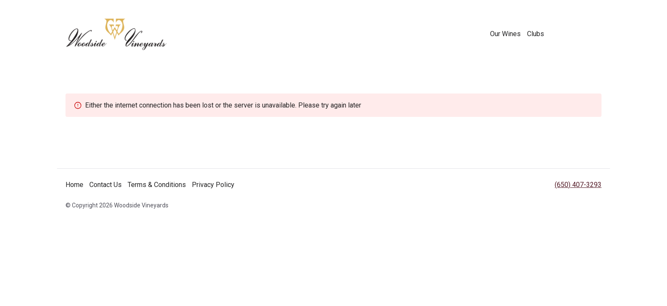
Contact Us (105, 185)
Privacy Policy (213, 185)
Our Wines (505, 34)
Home (74, 185)
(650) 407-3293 (578, 185)
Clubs (535, 34)
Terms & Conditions (157, 185)
